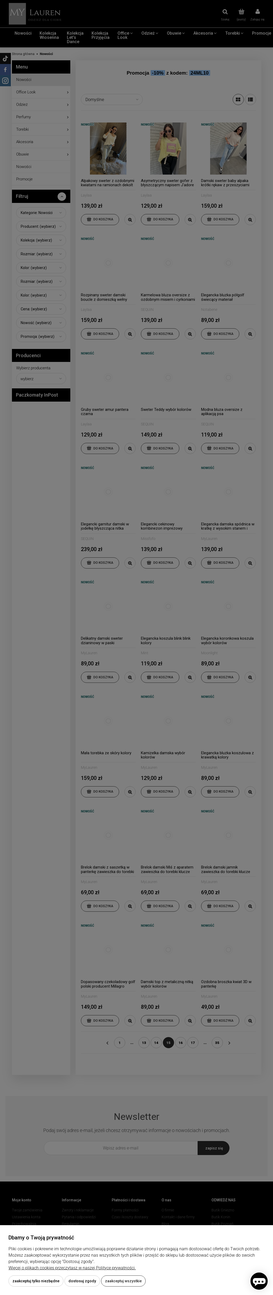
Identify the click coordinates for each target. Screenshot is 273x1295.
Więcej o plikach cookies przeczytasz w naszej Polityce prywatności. (72, 1267)
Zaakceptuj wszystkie (123, 1281)
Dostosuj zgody (82, 1281)
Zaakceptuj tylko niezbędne (35, 1281)
